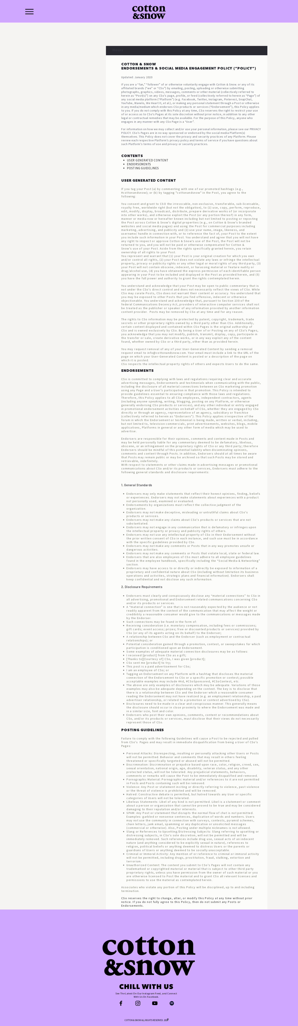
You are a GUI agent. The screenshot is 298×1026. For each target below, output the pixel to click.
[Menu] (29, 11)
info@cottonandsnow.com (166, 353)
